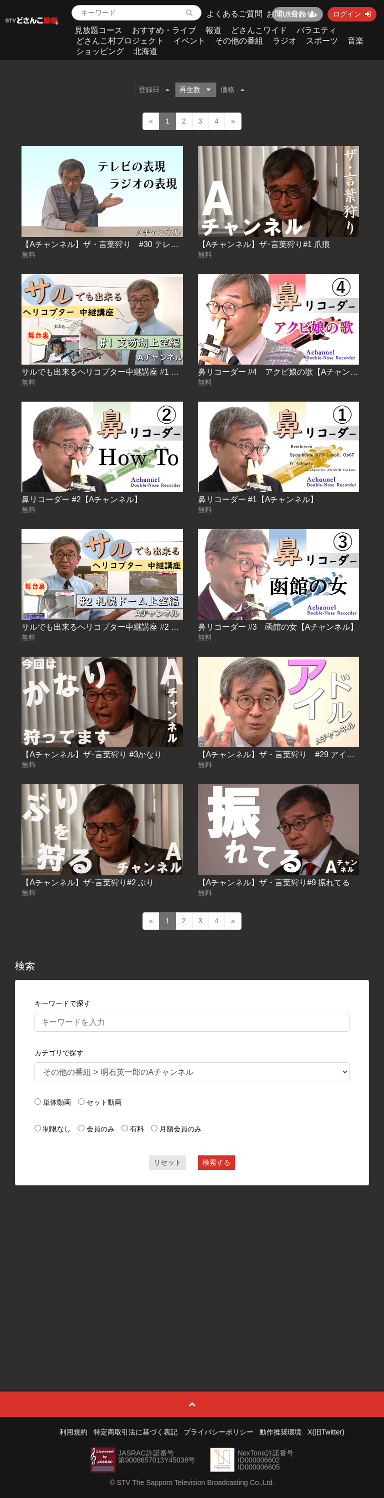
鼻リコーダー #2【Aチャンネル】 (82, 499)
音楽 (356, 41)
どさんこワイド (259, 30)
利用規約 (74, 1432)
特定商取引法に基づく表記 (136, 1432)
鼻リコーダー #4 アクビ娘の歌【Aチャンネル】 (286, 372)
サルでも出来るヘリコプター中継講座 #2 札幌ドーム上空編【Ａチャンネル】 (160, 627)
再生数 (195, 90)
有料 (137, 1129)
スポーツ (322, 41)
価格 (232, 90)
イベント (190, 41)
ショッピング (100, 51)
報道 (214, 30)
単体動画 (57, 1102)
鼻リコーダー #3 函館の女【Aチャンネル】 (278, 627)
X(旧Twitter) (326, 1432)
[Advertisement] (192, 1265)
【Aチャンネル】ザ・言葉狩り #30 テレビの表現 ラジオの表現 (137, 244)
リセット (168, 1162)
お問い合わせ (290, 14)
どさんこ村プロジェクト (120, 41)
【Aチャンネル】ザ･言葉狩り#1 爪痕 (264, 244)
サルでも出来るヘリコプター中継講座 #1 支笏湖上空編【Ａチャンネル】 (152, 372)
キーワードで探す (62, 1003)
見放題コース (98, 30)
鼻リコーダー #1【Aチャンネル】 (258, 499)
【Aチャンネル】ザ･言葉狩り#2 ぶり (88, 882)
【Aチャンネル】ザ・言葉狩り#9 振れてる (274, 882)
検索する (216, 1162)
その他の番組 (239, 41)
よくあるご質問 (234, 14)
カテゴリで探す (59, 1053)
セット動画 (104, 1102)
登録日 (154, 90)
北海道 (146, 51)
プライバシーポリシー (219, 1432)
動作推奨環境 (281, 1432)
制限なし (57, 1129)
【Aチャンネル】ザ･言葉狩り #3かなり (92, 754)
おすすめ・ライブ (164, 30)
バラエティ (316, 30)
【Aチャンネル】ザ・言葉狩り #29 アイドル (280, 754)
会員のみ (100, 1129)
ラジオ (284, 41)
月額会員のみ (181, 1129)
